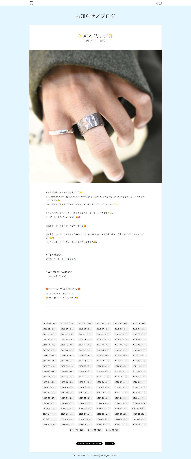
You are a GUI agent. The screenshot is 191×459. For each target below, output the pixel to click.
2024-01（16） (122, 345)
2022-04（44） (67, 366)
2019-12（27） (140, 387)
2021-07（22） (122, 371)
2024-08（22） (103, 339)
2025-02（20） (103, 334)
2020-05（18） (49, 387)
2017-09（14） (85, 414)
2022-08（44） (103, 361)
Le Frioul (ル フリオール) (89, 456)
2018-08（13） (103, 403)
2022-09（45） (85, 361)
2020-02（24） (103, 387)
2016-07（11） (122, 424)
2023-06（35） (140, 350)
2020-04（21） (67, 387)
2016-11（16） (49, 424)
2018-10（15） (67, 403)
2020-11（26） (49, 382)
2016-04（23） (95, 430)
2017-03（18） (85, 419)
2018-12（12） (140, 398)
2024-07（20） (122, 339)
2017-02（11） (103, 419)
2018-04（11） (67, 409)
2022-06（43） (140, 361)
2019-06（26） (140, 393)
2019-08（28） (103, 393)
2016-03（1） (112, 430)
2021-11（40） (49, 371)
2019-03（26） (85, 398)
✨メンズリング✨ (95, 35)
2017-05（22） (50, 419)
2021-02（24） (103, 377)
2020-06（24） (140, 382)
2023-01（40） (122, 355)
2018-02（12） (103, 409)
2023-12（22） (140, 345)
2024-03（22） (85, 345)
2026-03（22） (85, 323)
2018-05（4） (50, 409)
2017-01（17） (121, 419)
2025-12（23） (139, 323)
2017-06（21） (139, 414)
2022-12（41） (140, 355)
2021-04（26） (67, 377)
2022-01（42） (122, 366)
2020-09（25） (85, 382)
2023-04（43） (67, 355)
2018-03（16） (85, 409)
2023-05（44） (49, 355)
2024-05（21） (49, 345)
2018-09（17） (85, 403)
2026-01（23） (121, 323)
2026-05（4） (49, 323)
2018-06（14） (140, 403)
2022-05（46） (49, 366)
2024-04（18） (67, 345)
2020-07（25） (122, 382)
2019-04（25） (67, 398)
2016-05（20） (77, 430)
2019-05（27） (49, 398)
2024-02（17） (103, 345)
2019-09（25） (85, 393)
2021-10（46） (67, 371)
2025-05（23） (49, 334)
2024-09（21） (85, 339)
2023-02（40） (103, 355)
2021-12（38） (140, 366)
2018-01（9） (121, 409)
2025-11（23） (49, 329)
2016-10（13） (67, 424)
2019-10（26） (67, 393)
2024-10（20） (67, 339)
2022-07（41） (122, 361)
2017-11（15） (50, 414)
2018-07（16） (122, 403)
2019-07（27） (122, 393)
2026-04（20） (67, 323)
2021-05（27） (49, 377)
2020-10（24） (67, 382)
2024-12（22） (140, 334)
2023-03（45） (85, 355)
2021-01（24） (122, 377)
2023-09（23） (85, 350)
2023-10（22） (67, 350)
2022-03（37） (85, 366)
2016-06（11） (140, 424)
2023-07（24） (122, 350)
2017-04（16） (67, 419)
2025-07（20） (122, 329)
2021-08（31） (103, 371)
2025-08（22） (103, 329)
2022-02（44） (103, 366)
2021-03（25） (85, 377)
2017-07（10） (121, 414)
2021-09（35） (85, 371)
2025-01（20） (122, 334)
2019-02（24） (103, 398)
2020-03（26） (85, 387)
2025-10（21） (67, 329)
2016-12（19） (139, 419)
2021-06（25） (140, 371)
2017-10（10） (68, 414)
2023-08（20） (103, 350)
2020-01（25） (122, 387)
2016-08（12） (103, 424)
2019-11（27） (49, 393)
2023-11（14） (49, 350)
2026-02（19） (103, 323)
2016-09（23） (85, 424)
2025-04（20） (67, 334)
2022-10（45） (67, 361)
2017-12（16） (138, 409)
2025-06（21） (140, 329)
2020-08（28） (103, 382)
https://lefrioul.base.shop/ (59, 293)
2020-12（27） (140, 377)
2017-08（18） (103, 414)
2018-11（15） (49, 403)
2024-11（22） (49, 339)
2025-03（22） (85, 334)
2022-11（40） (49, 361)
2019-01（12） (122, 398)
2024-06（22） (140, 339)
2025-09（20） (85, 329)
